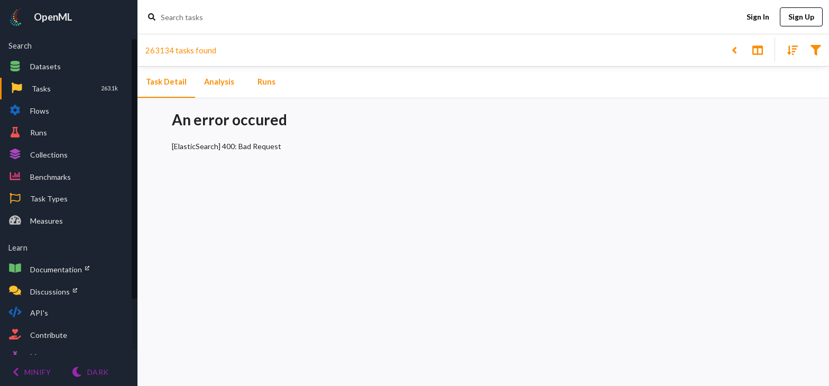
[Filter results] (815, 49)
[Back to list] (734, 49)
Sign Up (801, 17)
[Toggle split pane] (757, 49)
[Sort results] (789, 49)
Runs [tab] (266, 82)
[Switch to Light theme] (90, 372)
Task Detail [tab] (166, 82)
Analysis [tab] (219, 82)
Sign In (758, 17)
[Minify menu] (31, 372)
